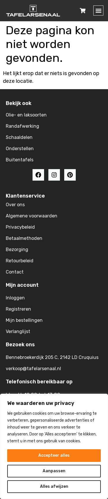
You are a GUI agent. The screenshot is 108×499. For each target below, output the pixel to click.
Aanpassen (54, 471)
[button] (98, 10)
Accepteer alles (54, 455)
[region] (54, 446)
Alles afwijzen (54, 486)
